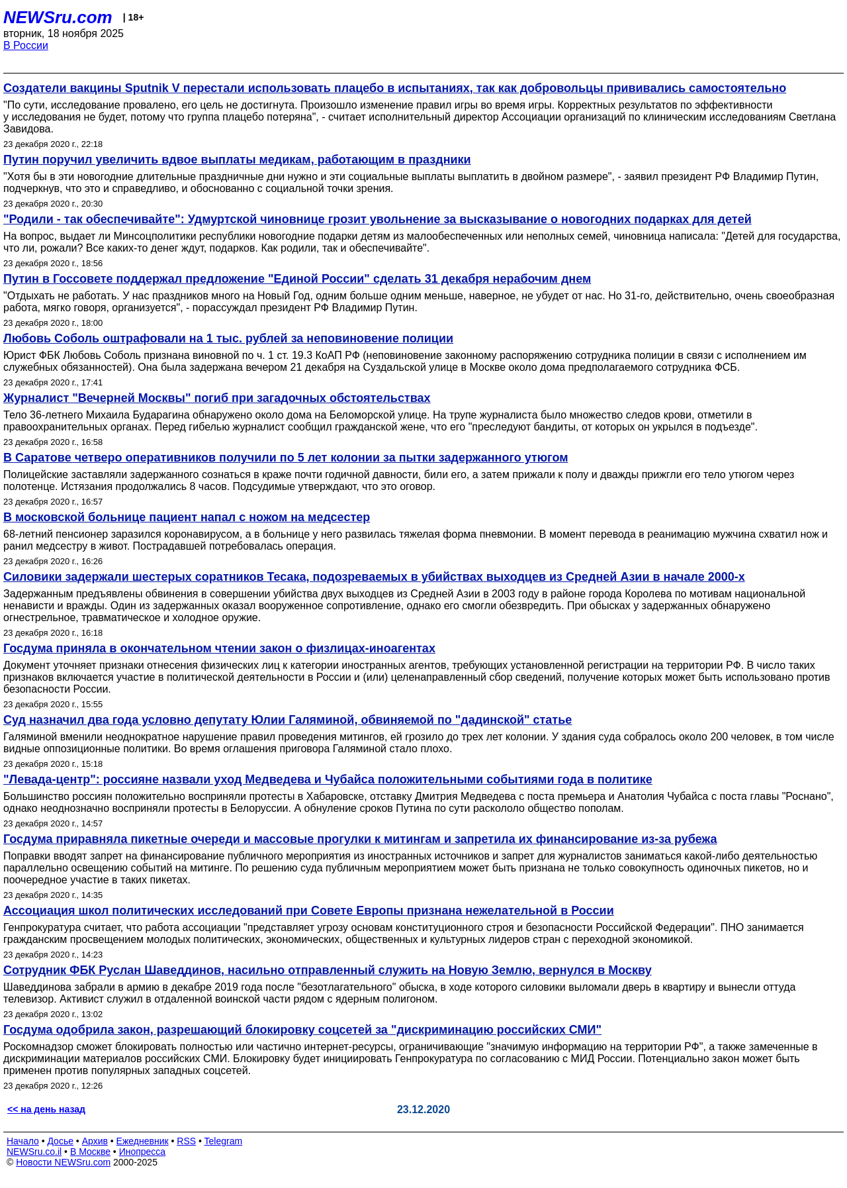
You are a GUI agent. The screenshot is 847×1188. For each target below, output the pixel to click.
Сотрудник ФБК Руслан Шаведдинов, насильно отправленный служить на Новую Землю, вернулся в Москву (327, 970)
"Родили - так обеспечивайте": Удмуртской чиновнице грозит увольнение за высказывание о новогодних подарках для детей (377, 219)
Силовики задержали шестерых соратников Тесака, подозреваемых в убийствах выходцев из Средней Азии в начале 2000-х (374, 576)
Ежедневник (142, 1141)
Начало (23, 1141)
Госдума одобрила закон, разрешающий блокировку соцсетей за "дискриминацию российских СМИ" (302, 1029)
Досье (60, 1141)
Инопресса (142, 1151)
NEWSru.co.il (34, 1151)
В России (25, 45)
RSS (186, 1141)
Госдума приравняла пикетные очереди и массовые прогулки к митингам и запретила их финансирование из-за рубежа (360, 839)
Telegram (223, 1141)
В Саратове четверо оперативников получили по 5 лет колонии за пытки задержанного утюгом (285, 457)
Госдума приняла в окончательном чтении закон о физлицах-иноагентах (219, 648)
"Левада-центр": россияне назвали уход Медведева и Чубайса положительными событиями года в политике (327, 779)
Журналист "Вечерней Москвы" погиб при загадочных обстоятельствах (217, 398)
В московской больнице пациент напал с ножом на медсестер (186, 517)
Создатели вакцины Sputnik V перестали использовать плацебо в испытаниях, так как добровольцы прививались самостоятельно (394, 88)
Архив (95, 1141)
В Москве (90, 1151)
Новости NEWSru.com (63, 1162)
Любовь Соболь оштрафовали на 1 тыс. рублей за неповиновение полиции (228, 338)
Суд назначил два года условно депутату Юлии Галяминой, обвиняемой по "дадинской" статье (287, 719)
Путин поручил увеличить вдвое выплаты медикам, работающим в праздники (237, 159)
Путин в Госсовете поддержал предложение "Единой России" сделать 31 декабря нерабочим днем (297, 278)
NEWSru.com (57, 17)
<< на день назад (46, 1109)
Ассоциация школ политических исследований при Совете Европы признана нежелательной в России (308, 910)
